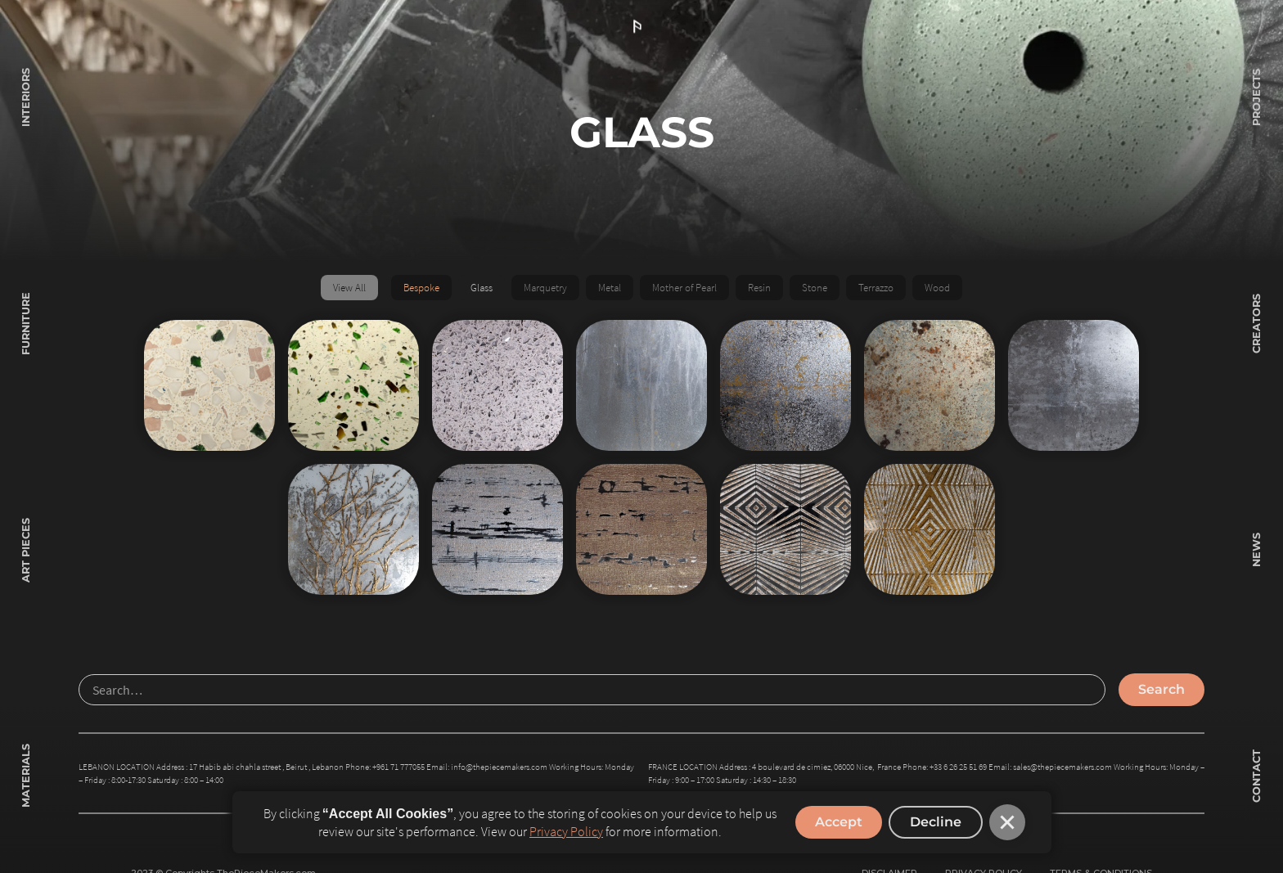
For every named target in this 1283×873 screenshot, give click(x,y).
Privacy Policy (566, 831)
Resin (759, 287)
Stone (814, 287)
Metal (609, 287)
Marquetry (545, 287)
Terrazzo (876, 287)
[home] (641, 27)
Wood (937, 287)
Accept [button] (838, 822)
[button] (1007, 822)
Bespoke (421, 287)
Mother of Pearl (684, 287)
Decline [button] (935, 822)
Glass (481, 287)
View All (349, 287)
